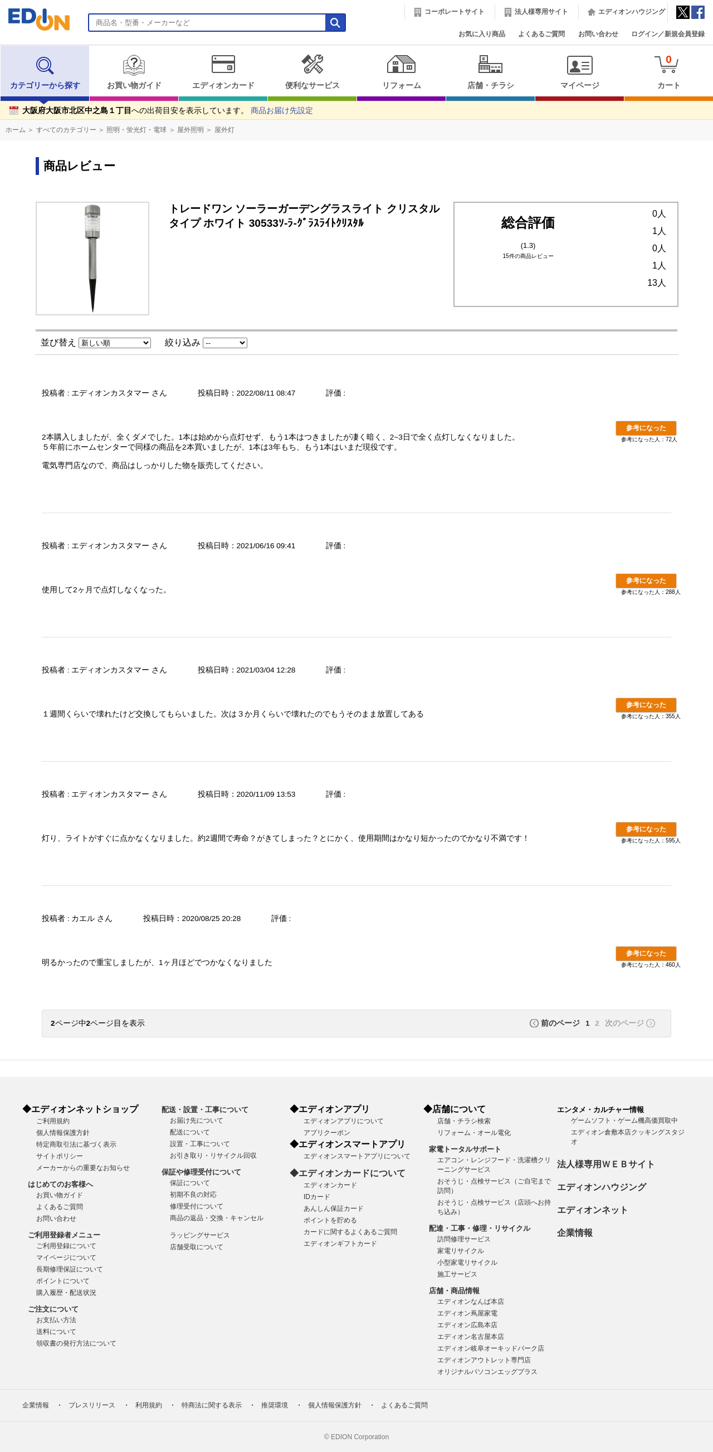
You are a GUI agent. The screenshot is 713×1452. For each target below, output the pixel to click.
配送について (190, 1132)
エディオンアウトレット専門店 (484, 1360)
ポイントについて (63, 1281)
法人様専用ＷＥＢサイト (606, 1164)
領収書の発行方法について (76, 1343)
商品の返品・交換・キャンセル (216, 1218)
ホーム (16, 130)
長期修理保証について (69, 1269)
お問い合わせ (598, 34)
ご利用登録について (66, 1246)
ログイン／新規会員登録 (668, 34)
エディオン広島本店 (467, 1325)
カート (669, 71)
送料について (56, 1332)
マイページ (579, 72)
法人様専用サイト (541, 12)
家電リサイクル (460, 1251)
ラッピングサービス (200, 1235)
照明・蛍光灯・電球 (136, 130)
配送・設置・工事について (205, 1109)
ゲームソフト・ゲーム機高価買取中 (624, 1120)
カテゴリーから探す (45, 72)
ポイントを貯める (330, 1220)
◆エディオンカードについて (348, 1173)
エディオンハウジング (631, 12)
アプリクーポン (327, 1133)
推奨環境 (274, 1405)
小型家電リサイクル (467, 1262)
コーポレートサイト (454, 12)
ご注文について (53, 1309)
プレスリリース (92, 1405)
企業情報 (575, 1232)
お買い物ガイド (134, 72)
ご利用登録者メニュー (64, 1235)
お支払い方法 (56, 1320)
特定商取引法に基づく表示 (76, 1144)
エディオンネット (592, 1210)
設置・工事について (200, 1144)
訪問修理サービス (464, 1239)
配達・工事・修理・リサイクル (479, 1228)
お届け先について (196, 1120)
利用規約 (148, 1405)
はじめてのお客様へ (60, 1184)
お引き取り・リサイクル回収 (213, 1155)
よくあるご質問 (541, 34)
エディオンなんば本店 (470, 1301)
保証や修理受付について (201, 1172)
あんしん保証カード (334, 1208)
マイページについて (66, 1257)
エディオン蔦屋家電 (467, 1313)
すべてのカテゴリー (66, 130)
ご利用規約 (53, 1121)
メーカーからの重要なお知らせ (83, 1168)
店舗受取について (196, 1247)
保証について (190, 1183)
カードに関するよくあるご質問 (350, 1232)
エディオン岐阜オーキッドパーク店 (490, 1348)
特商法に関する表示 (212, 1405)
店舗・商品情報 (454, 1291)
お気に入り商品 (481, 34)
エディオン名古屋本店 (470, 1337)
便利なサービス (312, 72)
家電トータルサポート (465, 1149)
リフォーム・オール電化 (474, 1133)
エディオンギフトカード (340, 1244)
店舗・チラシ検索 (464, 1121)
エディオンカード (223, 72)
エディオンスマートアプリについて (357, 1156)
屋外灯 (224, 130)
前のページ (560, 1023)
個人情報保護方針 (63, 1133)
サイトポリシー (59, 1156)
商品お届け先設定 (282, 110)
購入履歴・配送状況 (66, 1293)
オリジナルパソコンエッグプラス (487, 1372)
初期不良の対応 (193, 1194)
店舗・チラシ (490, 72)
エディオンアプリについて (344, 1121)
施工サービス (457, 1274)
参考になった (646, 428)
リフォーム (401, 72)
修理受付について (196, 1206)
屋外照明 (190, 130)
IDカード (317, 1197)
